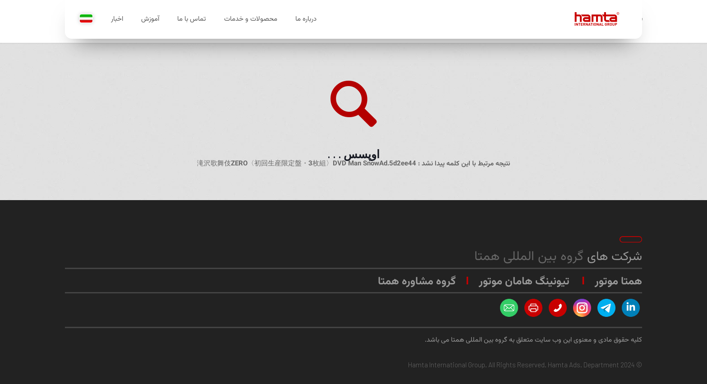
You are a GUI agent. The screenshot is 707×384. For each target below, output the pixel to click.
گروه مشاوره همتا (417, 281)
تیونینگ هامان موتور (524, 281)
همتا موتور (618, 281)
